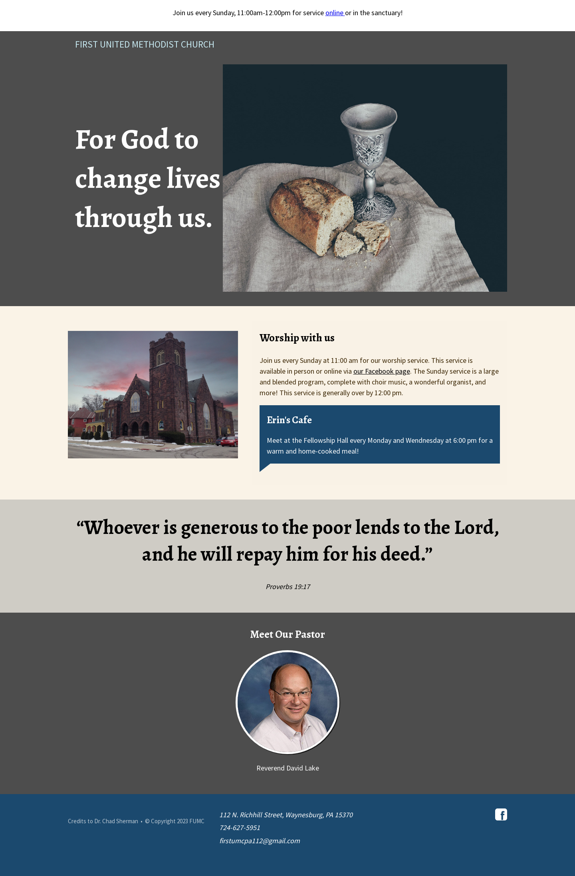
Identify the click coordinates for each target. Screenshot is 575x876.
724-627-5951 (239, 827)
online (335, 12)
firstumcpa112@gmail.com (259, 840)
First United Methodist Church (144, 44)
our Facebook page (381, 371)
